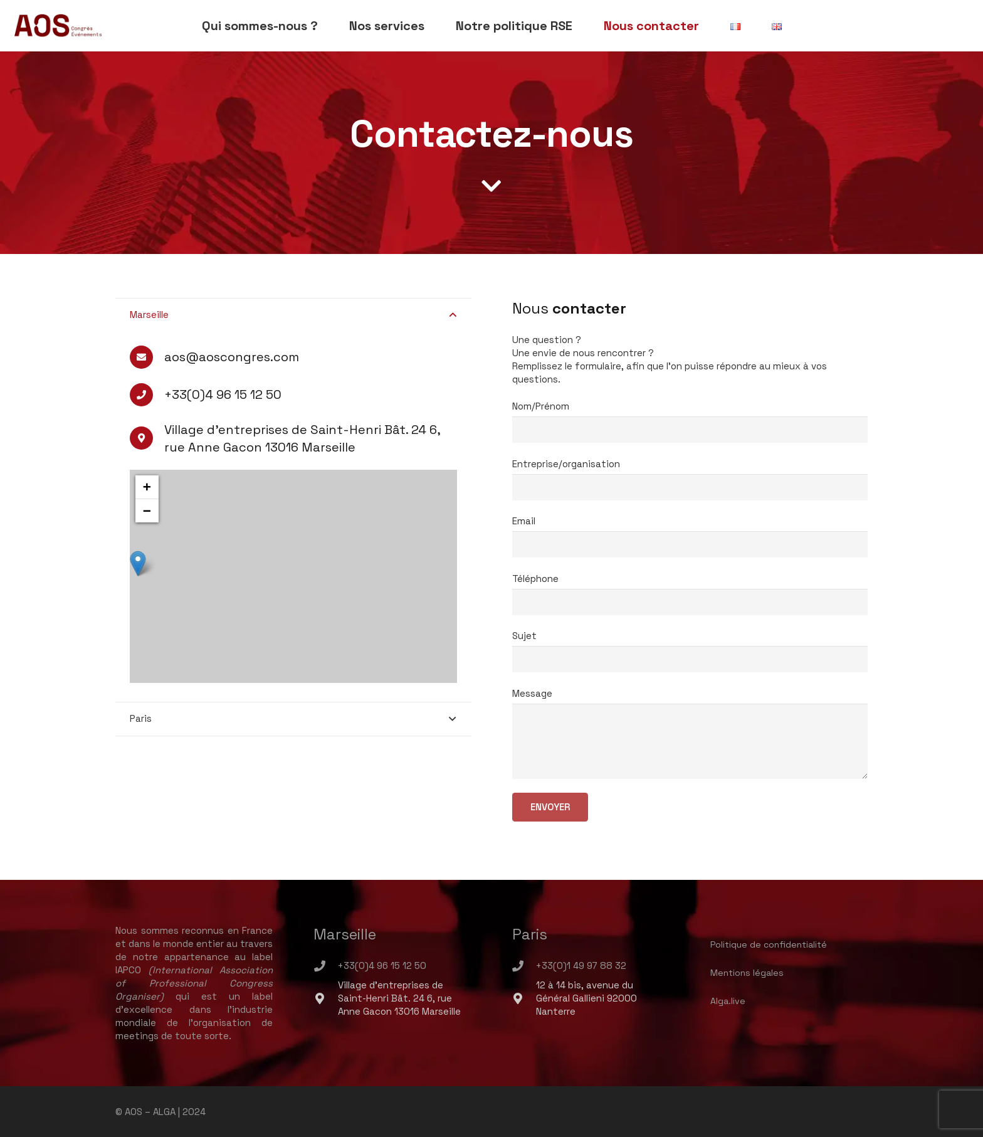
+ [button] (147, 487)
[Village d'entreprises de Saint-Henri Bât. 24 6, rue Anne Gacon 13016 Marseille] (325, 998)
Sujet (690, 642)
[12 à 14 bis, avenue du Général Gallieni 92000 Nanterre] (524, 998)
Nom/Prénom (690, 412)
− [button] (147, 511)
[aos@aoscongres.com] (147, 357)
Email (690, 527)
